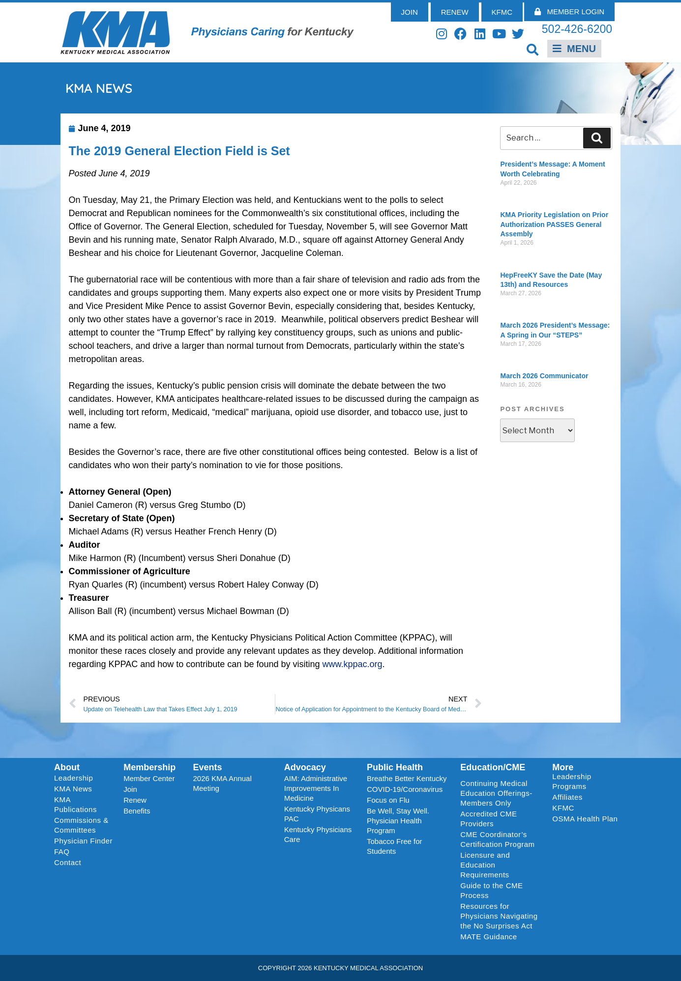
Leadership (76, 778)
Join (130, 789)
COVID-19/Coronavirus (405, 789)
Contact (67, 862)
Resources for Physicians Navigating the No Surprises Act (498, 916)
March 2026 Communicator (544, 376)
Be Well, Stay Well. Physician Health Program (398, 821)
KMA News (73, 789)
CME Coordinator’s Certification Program (497, 839)
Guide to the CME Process (491, 890)
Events (207, 767)
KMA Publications (75, 804)
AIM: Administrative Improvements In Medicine (315, 788)
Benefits (136, 811)
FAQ (62, 851)
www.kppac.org (352, 664)
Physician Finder (83, 841)
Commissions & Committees (81, 825)
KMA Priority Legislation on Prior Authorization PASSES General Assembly (554, 224)
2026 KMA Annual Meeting (222, 783)
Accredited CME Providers (488, 819)
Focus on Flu (388, 800)
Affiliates (569, 797)
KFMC (563, 808)
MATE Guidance (488, 936)
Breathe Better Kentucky (407, 778)
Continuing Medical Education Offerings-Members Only (496, 793)
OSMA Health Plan (585, 818)
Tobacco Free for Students (394, 846)
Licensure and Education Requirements (485, 865)
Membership (149, 767)
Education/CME (492, 767)
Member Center (149, 778)
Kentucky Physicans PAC (317, 814)
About (67, 767)
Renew (135, 800)
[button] (532, 49)
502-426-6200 (577, 29)
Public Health (395, 767)
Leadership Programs (587, 781)
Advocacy (305, 767)
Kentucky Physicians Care (318, 834)
